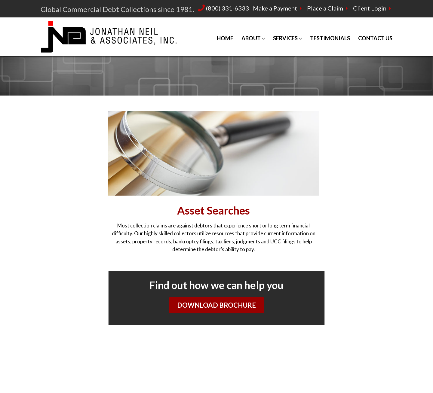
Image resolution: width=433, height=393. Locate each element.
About (251, 38)
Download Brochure (216, 305)
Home (225, 38)
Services (285, 38)
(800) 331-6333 (223, 8)
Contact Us (375, 38)
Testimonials (330, 38)
